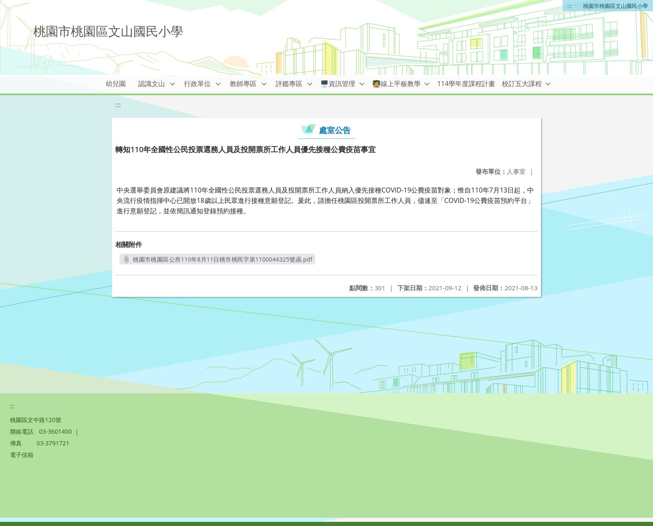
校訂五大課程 (522, 83)
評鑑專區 (289, 83)
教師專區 (243, 83)
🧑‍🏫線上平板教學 (396, 83)
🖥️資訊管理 (337, 83)
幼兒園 (116, 83)
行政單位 (197, 83)
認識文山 (151, 83)
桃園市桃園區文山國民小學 (615, 6)
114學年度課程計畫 (466, 83)
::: (570, 6)
